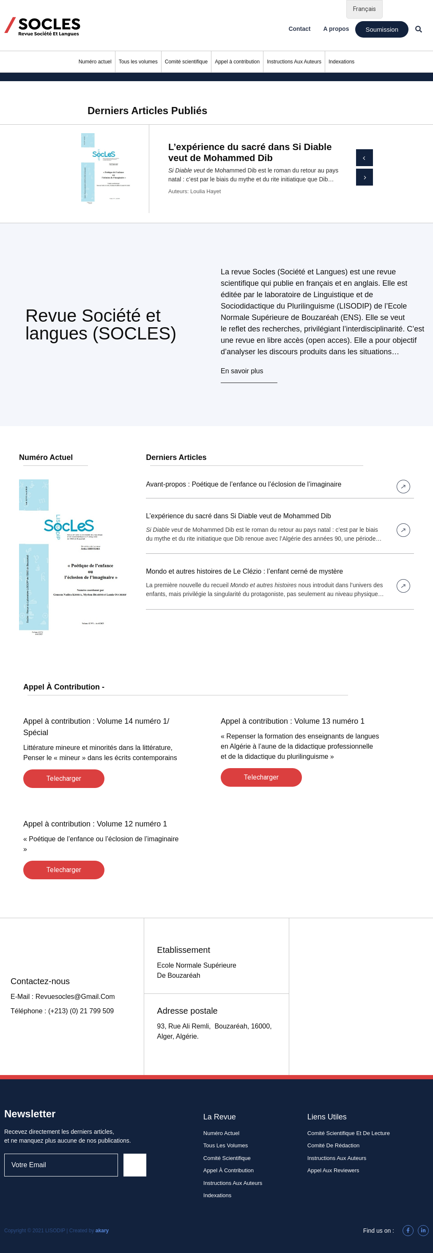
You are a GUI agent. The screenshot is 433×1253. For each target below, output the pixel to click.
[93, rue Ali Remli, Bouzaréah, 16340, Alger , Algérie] (361, 996)
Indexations (341, 62)
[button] (381, 29)
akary (102, 1231)
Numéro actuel (95, 62)
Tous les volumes (138, 62)
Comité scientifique (186, 62)
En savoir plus (242, 371)
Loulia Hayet (205, 191)
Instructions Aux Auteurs (294, 62)
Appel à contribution (237, 62)
